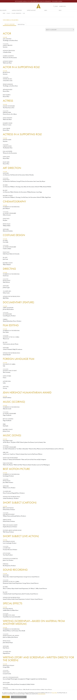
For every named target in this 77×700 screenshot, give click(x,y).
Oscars (8, 13)
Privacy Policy (54, 692)
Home (4, 13)
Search (56, 6)
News (67, 10)
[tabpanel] (38, 359)
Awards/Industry (9, 10)
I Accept (6, 696)
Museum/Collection (24, 10)
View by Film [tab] (21, 24)
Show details (30, 696)
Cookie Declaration (41, 693)
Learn (53, 10)
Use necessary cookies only (19, 696)
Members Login (62, 6)
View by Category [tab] (9, 24)
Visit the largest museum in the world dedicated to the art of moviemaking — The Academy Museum (38, 1)
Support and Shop (38, 10)
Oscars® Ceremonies (16, 13)
